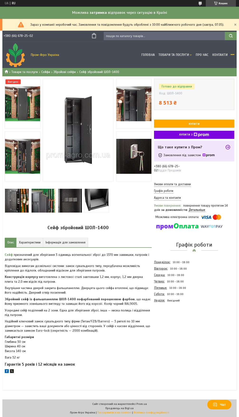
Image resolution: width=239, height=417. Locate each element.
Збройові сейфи (64, 72)
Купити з (194, 135)
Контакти (220, 55)
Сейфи (45, 72)
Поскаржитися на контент (114, 412)
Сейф (9, 255)
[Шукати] (231, 36)
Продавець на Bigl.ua (119, 408)
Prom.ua (141, 404)
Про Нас (202, 55)
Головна (148, 55)
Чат (219, 404)
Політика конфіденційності (151, 412)
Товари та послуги (24, 72)
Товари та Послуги (174, 55)
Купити (194, 124)
